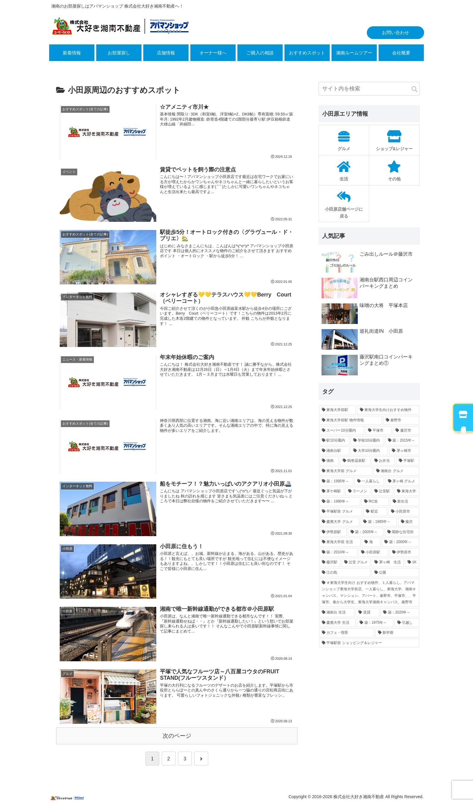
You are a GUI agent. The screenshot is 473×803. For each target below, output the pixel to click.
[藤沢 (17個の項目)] (408, 521)
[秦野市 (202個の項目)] (401, 420)
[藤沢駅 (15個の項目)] (329, 562)
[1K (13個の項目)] (412, 562)
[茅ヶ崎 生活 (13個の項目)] (388, 562)
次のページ (177, 736)
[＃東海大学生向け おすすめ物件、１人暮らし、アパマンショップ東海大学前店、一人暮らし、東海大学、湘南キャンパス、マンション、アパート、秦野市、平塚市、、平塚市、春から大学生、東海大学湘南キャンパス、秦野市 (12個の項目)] (369, 592)
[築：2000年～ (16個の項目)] (400, 542)
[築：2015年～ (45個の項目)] (402, 440)
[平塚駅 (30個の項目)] (407, 460)
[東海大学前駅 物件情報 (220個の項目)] (350, 420)
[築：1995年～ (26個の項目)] (336, 481)
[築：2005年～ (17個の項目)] (365, 532)
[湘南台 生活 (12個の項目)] (336, 612)
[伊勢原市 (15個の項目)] (404, 552)
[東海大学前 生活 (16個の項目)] (339, 542)
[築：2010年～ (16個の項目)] (338, 552)
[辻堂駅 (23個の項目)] (382, 491)
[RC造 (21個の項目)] (375, 501)
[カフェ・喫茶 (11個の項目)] (346, 632)
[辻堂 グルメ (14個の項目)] (356, 562)
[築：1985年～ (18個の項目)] (378, 521)
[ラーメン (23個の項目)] (357, 491)
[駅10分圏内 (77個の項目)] (334, 440)
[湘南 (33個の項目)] (329, 460)
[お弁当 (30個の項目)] (383, 460)
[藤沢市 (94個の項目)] (406, 430)
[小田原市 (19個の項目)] (403, 511)
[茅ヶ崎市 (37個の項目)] (404, 450)
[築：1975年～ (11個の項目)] (375, 622)
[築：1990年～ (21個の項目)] (339, 501)
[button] (414, 89)
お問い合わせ (395, 32)
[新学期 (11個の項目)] (397, 632)
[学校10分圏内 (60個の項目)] (367, 440)
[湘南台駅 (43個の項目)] (334, 450)
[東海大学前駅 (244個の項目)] (337, 410)
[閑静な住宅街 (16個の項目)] (402, 532)
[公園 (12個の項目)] (395, 572)
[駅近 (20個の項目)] (375, 511)
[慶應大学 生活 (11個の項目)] (337, 622)
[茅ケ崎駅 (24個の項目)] (331, 491)
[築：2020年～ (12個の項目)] (399, 612)
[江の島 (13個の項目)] (344, 572)
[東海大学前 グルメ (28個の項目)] (345, 471)
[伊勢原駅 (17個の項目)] (333, 532)
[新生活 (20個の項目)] (404, 501)
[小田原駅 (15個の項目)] (373, 552)
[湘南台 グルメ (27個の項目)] (396, 471)
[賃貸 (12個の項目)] (367, 612)
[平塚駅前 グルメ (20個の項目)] (340, 511)
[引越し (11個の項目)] (407, 622)
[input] (369, 89)
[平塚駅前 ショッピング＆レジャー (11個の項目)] (369, 643)
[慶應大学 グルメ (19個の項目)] (339, 521)
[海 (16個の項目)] (371, 542)
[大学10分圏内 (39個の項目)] (369, 450)
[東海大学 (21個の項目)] (406, 491)
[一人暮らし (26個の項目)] (369, 481)
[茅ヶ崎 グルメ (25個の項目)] (402, 481)
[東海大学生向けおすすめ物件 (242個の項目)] (388, 410)
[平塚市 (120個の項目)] (378, 430)
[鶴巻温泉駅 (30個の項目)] (355, 460)
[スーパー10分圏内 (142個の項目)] (341, 430)
